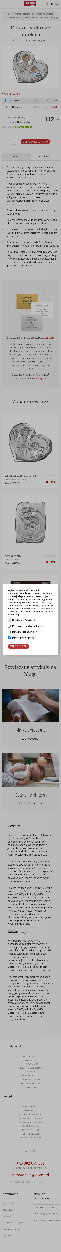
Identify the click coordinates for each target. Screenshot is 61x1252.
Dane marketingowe (25, 632)
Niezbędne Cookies (25, 620)
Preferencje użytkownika (27, 626)
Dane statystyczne (24, 638)
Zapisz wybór (18, 646)
